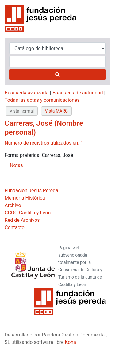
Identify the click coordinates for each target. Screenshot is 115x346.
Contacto (15, 227)
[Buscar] (57, 74)
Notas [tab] (16, 165)
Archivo (13, 205)
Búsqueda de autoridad (77, 93)
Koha (70, 342)
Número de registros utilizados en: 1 (44, 143)
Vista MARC (56, 111)
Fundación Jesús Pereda (31, 190)
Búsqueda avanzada (26, 93)
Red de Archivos (22, 220)
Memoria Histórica (25, 198)
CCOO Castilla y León (28, 213)
